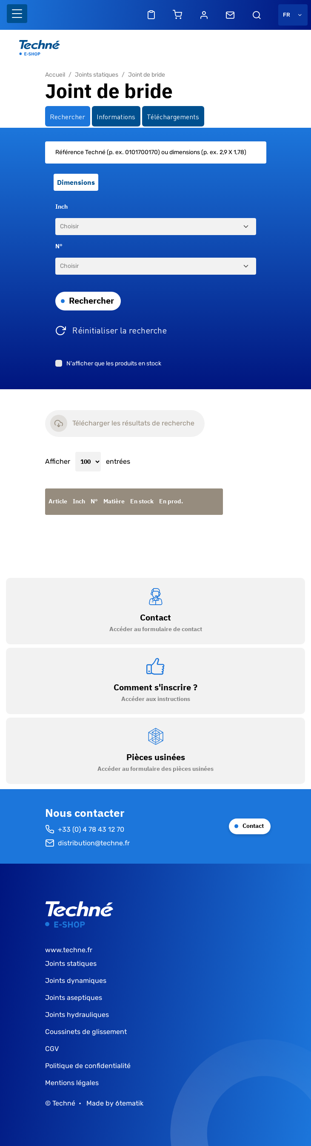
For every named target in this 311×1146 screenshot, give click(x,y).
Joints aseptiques (73, 998)
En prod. (171, 501)
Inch (61, 206)
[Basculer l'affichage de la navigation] (17, 13)
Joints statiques (96, 74)
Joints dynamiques (75, 981)
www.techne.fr (68, 950)
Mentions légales (72, 1083)
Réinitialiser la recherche (119, 330)
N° (59, 246)
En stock (142, 501)
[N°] (155, 266)
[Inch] (155, 226)
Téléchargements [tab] (173, 116)
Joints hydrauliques (77, 1015)
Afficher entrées (87, 461)
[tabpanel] (155, 258)
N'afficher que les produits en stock (113, 363)
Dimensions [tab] (76, 182)
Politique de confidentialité (88, 1066)
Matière (114, 501)
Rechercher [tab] (67, 116)
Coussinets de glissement (86, 1032)
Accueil (55, 74)
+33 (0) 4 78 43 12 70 (84, 829)
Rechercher (91, 300)
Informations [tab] (116, 116)
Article (58, 501)
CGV (52, 1049)
